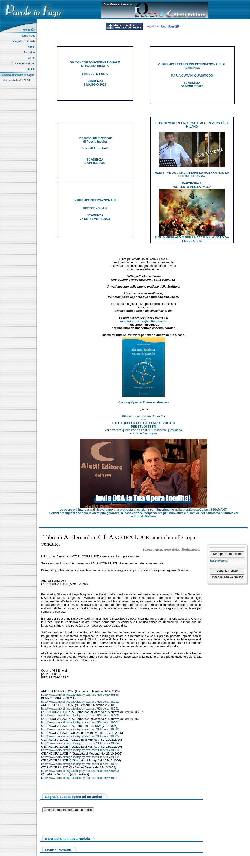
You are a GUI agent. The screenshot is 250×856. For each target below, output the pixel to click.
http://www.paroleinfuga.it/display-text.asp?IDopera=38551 (80, 708)
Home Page (29, 35)
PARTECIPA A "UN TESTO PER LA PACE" (192, 185)
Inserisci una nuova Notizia (67, 839)
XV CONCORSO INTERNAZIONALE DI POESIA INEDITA (95, 64)
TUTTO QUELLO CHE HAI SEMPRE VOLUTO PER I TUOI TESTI (143, 424)
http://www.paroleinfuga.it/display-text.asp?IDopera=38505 (80, 715)
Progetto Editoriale (25, 41)
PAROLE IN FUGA (95, 74)
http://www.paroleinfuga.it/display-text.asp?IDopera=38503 (80, 750)
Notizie (32, 69)
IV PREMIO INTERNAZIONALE (95, 200)
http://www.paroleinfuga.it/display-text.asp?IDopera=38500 (80, 771)
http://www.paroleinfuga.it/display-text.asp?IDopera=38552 (80, 701)
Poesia (32, 46)
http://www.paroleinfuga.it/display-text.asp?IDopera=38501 (80, 764)
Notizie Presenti (58, 850)
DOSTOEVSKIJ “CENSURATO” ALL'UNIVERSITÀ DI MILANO (192, 124)
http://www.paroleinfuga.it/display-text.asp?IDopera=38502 (80, 757)
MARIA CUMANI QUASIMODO (192, 75)
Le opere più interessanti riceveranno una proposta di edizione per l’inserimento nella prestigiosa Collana (143, 509)
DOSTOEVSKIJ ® (95, 208)
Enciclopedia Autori (24, 63)
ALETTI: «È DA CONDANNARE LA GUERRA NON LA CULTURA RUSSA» (192, 174)
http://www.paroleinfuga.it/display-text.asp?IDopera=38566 (80, 694)
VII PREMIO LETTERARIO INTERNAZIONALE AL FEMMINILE (192, 65)
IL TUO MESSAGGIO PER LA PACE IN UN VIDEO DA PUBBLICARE (192, 239)
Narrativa (30, 52)
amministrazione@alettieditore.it (143, 321)
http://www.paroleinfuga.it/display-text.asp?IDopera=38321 (80, 777)
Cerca (32, 57)
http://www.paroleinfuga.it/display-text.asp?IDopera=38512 (80, 729)
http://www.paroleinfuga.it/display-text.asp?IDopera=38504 (80, 722)
